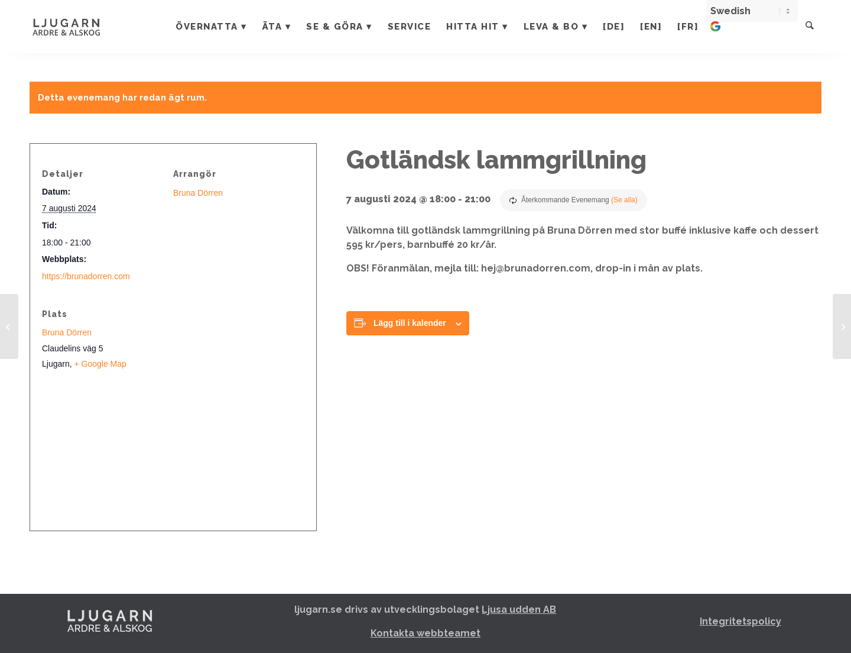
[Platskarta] (173, 451)
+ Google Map (100, 363)
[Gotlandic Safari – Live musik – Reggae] (842, 326)
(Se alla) (624, 200)
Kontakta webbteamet (425, 633)
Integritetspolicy (740, 621)
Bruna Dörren (198, 193)
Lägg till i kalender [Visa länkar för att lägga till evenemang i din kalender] (409, 323)
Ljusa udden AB (519, 609)
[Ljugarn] (79, 26)
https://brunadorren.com (86, 276)
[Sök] (810, 26)
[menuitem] (212, 26)
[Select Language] (753, 11)
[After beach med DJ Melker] (9, 326)
